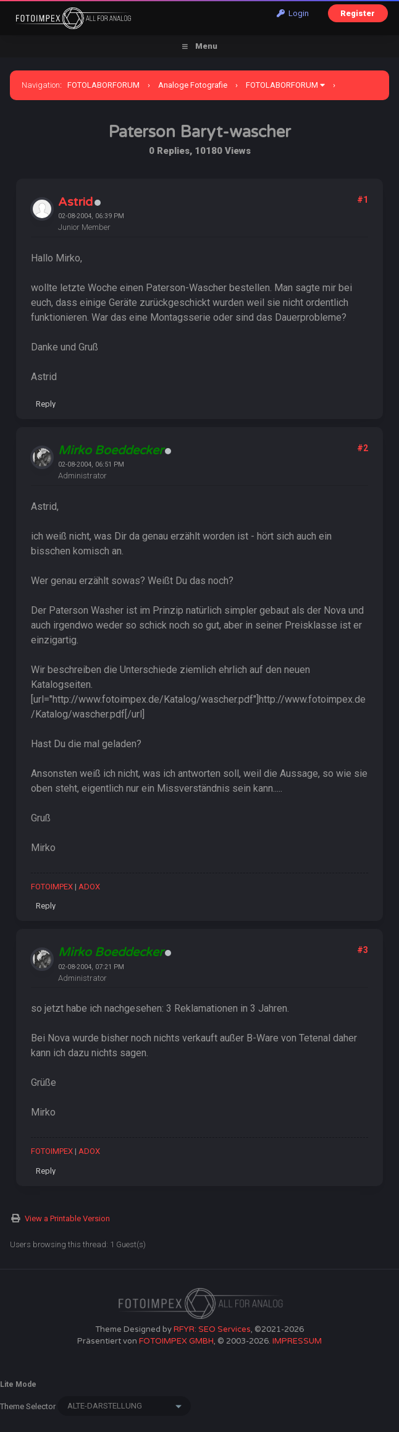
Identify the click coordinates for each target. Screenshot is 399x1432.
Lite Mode (18, 1384)
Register (357, 13)
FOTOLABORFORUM (103, 85)
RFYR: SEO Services (212, 1329)
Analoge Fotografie (192, 85)
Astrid (75, 202)
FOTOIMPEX (52, 886)
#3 (362, 950)
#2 (362, 448)
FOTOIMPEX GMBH (176, 1341)
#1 (362, 200)
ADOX (89, 886)
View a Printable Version (67, 1218)
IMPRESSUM (297, 1341)
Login (293, 13)
